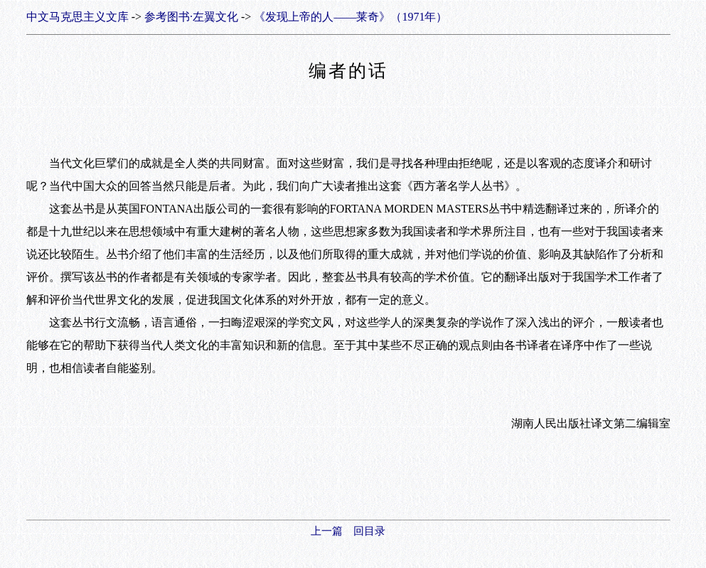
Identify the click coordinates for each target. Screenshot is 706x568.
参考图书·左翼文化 (191, 17)
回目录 (369, 531)
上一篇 (327, 531)
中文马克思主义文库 (77, 17)
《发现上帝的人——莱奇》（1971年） (350, 17)
